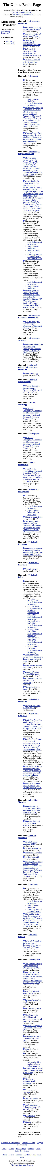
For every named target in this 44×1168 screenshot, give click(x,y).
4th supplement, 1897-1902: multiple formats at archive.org (34, 641)
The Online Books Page (22, 4)
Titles (38, 1149)
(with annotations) (29, 1081)
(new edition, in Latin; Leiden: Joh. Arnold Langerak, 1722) (33, 196)
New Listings (21, 1149)
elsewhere (5, 34)
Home (4, 1149)
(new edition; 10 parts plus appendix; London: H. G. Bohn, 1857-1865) (32, 526)
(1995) (32, 945)
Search (11, 1149)
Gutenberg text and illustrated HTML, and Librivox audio (34, 257)
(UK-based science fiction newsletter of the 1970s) (32, 1070)
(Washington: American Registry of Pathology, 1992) (33, 349)
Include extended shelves (22, 12)
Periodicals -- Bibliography (28, 491)
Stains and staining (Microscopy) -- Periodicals (27, 367)
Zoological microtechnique (27, 381)
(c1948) (31, 823)
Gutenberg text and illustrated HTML (34, 911)
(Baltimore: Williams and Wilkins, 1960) (32, 325)
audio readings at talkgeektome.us (33, 1065)
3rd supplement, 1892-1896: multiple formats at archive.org (34, 632)
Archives (28, 1155)
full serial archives (34, 1062)
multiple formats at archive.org (34, 104)
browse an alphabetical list (23, 14)
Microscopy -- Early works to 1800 (29, 153)
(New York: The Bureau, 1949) (32, 809)
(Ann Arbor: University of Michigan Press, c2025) (32, 724)
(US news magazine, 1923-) (30, 843)
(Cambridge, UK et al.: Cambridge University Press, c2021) (32, 744)
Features (19, 1155)
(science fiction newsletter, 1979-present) (32, 1107)
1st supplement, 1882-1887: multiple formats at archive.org (34, 616)
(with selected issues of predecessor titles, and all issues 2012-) (32, 1018)
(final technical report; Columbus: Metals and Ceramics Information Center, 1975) (32, 414)
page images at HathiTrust (33, 100)
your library (5, 31)
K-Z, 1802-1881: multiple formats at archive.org (34, 608)
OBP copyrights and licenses (22, 1165)
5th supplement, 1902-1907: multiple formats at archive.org (34, 649)
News (12, 1155)
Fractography (34, 433)
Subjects (18, 1151)
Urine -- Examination (26, 464)
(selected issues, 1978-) (31, 992)
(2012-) (31, 707)
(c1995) (33, 1008)
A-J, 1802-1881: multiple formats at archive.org (34, 602)
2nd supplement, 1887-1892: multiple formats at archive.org (34, 624)
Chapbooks (33, 884)
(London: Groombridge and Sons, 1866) (33, 117)
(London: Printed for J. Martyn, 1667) (32, 299)
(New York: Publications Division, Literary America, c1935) (32, 869)
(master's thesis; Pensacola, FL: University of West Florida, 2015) (32, 977)
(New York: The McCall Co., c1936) (33, 551)
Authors (31, 1149)
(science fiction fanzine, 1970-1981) (31, 1038)
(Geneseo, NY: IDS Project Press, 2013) (32, 786)
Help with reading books (10, 1143)
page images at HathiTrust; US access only (33, 512)
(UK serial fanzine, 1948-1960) (32, 1028)
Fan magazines (34, 959)
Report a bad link (28, 1143)
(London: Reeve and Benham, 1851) (32, 138)
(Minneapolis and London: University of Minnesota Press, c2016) (32, 772)
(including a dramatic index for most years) (33, 658)
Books (5, 1155)
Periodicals (10, 44)
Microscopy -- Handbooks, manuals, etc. (29, 316)
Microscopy (10, 41)
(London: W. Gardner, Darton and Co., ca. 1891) (32, 920)
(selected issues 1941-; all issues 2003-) (32, 966)
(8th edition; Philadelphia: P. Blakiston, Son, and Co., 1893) (32, 475)
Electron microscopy (26, 403)
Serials (26, 1151)
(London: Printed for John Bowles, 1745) (32, 166)
